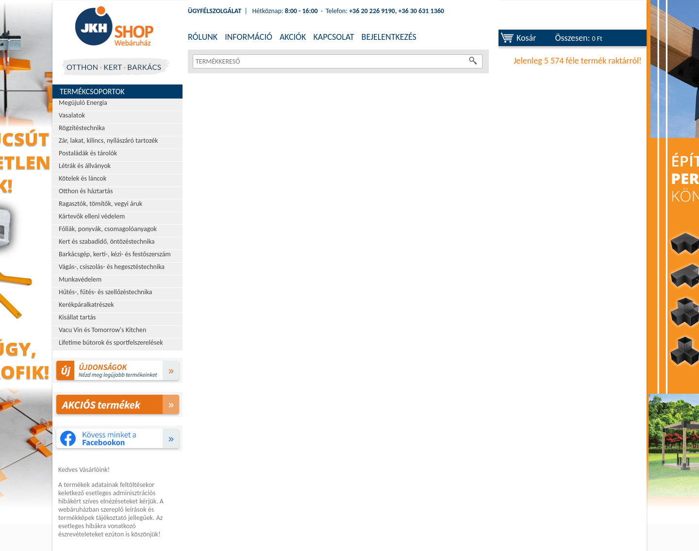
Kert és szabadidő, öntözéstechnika (107, 241)
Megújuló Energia (83, 103)
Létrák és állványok (85, 166)
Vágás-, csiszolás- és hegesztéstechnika (112, 267)
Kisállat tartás (77, 317)
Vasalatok (72, 115)
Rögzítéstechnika (82, 128)
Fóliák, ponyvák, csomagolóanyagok (108, 229)
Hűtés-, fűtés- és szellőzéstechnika (105, 292)
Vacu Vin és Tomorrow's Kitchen (102, 330)
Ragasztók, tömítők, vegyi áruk (100, 204)
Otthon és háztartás (86, 191)
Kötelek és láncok (82, 178)
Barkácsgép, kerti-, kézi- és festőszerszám (115, 254)
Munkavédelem (80, 279)
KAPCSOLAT (333, 37)
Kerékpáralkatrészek (86, 305)
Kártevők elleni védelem (92, 216)
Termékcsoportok (92, 91)
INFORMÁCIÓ (248, 37)
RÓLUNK (202, 37)
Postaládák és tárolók (88, 153)
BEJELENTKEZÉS (389, 37)
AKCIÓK (293, 37)
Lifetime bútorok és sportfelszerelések (111, 342)
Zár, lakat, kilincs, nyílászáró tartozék (108, 140)
